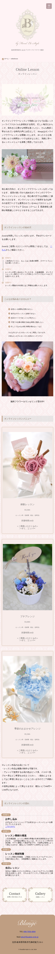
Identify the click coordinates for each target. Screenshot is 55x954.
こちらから (10, 826)
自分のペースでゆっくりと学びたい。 (24, 318)
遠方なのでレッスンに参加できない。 (24, 313)
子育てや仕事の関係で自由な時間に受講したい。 (28, 322)
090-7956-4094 (29, 931)
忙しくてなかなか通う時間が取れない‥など (26, 326)
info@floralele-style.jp (29, 937)
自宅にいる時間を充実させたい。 (22, 309)
